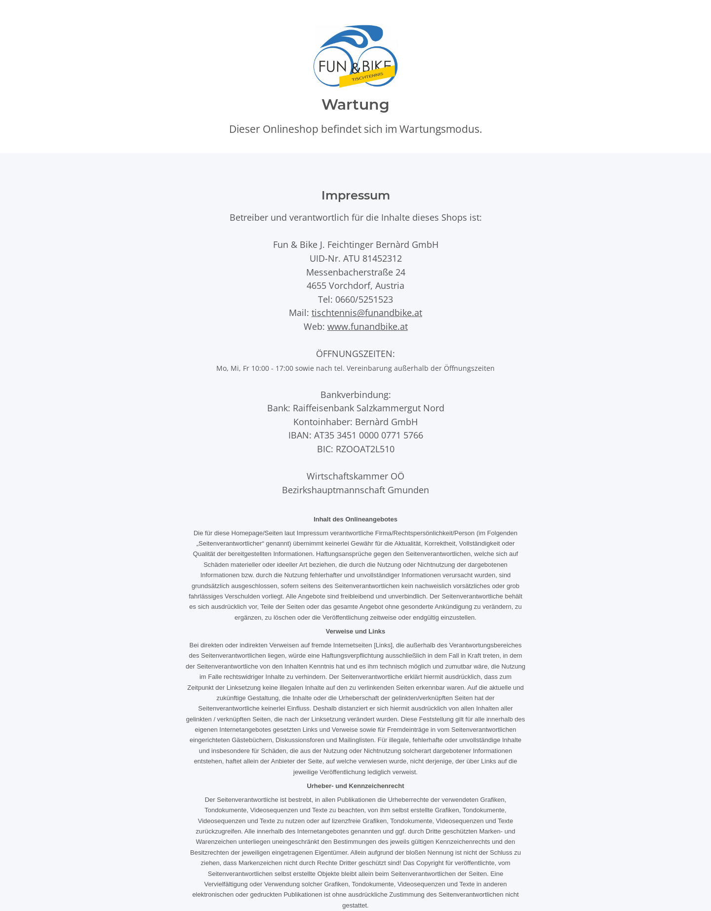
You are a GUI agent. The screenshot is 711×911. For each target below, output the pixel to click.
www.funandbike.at (367, 326)
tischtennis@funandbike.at (367, 312)
